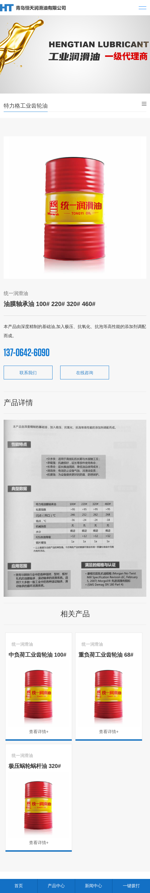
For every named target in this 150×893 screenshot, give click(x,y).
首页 (18, 885)
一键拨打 (131, 885)
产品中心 (56, 885)
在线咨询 (84, 372)
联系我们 (28, 372)
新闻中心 (93, 885)
